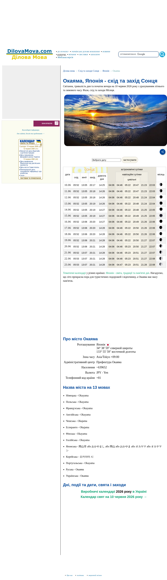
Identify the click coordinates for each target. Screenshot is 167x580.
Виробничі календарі (98, 491)
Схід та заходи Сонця (88, 71)
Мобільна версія (65, 57)
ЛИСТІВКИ (82, 54)
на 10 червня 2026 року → (126, 497)
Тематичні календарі (74, 273)
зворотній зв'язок (94, 575)
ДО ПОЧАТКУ (62, 52)
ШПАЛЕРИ (94, 54)
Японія (106, 71)
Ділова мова (69, 71)
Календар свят (92, 497)
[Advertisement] (84, 23)
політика (80, 575)
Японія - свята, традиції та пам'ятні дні (127, 273)
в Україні (140, 491)
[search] (139, 54)
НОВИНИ (106, 52)
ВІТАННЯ (72, 54)
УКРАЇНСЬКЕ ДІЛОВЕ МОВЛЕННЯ (85, 52)
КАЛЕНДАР (61, 54)
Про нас (69, 575)
